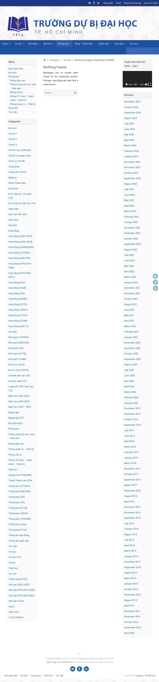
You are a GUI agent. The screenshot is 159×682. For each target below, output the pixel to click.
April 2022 (129, 271)
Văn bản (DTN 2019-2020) (21, 590)
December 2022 (132, 227)
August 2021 (130, 304)
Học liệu (12, 331)
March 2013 (130, 578)
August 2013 (130, 572)
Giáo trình (13, 219)
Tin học (12, 551)
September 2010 (132, 627)
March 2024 (130, 145)
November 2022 (132, 233)
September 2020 (132, 359)
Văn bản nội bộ (16, 601)
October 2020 (131, 353)
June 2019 (129, 436)
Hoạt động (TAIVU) (18, 309)
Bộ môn (12, 72)
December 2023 (132, 162)
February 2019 (131, 452)
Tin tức (12, 562)
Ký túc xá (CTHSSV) (18, 370)
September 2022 (132, 244)
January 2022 (131, 282)
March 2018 (130, 463)
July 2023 (129, 189)
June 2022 (129, 260)
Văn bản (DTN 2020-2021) (21, 595)
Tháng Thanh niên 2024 (20, 480)
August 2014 (130, 534)
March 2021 (130, 326)
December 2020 (132, 342)
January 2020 (131, 403)
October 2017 (131, 474)
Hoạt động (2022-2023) (20, 236)
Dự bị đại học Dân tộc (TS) (21, 203)
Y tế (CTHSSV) (15, 617)
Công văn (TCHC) (17, 172)
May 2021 (129, 315)
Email (118, 3)
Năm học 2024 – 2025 (19, 406)
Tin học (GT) (14, 557)
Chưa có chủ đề (16, 161)
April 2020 (129, 386)
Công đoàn (14, 166)
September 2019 (132, 425)
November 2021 (132, 293)
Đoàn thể (13, 108)
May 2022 (129, 266)
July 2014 (129, 540)
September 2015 (132, 518)
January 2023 (131, 222)
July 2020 (129, 370)
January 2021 (131, 337)
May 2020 (129, 381)
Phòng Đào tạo (17, 80)
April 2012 (129, 605)
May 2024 (129, 134)
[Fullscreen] (149, 84)
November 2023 (132, 167)
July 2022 (129, 255)
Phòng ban (54, 60)
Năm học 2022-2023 (18, 396)
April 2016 (129, 501)
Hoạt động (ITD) (16, 293)
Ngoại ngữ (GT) (16, 417)
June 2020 (129, 375)
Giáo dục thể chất (17, 214)
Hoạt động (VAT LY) (18, 326)
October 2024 (131, 107)
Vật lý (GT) (13, 612)
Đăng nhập (108, 3)
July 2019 (129, 430)
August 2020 (130, 364)
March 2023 (130, 211)
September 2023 (132, 178)
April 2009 (129, 633)
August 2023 (130, 184)
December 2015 (132, 507)
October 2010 (131, 622)
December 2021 (132, 288)
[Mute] (146, 84)
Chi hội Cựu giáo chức (19, 155)
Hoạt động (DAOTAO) (19, 258)
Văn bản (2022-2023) (19, 584)
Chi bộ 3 (12, 144)
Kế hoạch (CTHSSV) (18, 337)
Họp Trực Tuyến (151, 3)
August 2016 (130, 496)
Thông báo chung (17, 524)
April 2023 (129, 205)
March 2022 (130, 277)
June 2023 (129, 194)
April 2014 (129, 545)
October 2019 (131, 419)
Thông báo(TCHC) (17, 529)
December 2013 (132, 561)
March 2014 (130, 550)
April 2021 (129, 320)
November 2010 (132, 616)
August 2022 (130, 249)
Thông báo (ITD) (16, 502)
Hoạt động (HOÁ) (17, 288)
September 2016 (132, 490)
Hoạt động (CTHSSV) (19, 252)
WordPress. (150, 675)
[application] (137, 79)
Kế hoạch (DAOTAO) (18, 342)
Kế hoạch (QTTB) (17, 353)
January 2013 (131, 583)
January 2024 (131, 156)
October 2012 (131, 589)
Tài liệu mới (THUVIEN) (19, 475)
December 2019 (132, 408)
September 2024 (132, 112)
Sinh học (12, 469)
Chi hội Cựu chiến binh (19, 150)
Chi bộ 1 (12, 133)
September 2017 (132, 479)
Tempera (139, 675)
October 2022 (131, 238)
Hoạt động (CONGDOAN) (21, 247)
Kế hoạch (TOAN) (17, 359)
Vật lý (11, 606)
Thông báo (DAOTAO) (19, 491)
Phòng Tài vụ (16, 92)
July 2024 (129, 123)
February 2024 (131, 151)
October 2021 (131, 298)
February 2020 (131, 397)
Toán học (13, 568)
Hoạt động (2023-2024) (20, 241)
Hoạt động (13, 230)
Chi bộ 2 (12, 139)
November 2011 (132, 611)
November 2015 (132, 512)
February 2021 (131, 331)
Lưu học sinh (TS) (17, 381)
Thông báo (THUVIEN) (19, 519)
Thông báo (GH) (16, 497)
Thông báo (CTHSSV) (19, 486)
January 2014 (131, 556)
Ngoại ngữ (13, 412)
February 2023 (131, 216)
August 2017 (130, 485)
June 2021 (129, 309)
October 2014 (131, 529)
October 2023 (131, 173)
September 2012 (132, 594)
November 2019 (132, 414)
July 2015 (129, 523)
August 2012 (130, 600)
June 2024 (129, 129)
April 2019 (129, 441)
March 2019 (130, 446)
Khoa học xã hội (16, 364)
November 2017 (132, 468)
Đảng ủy (12, 177)
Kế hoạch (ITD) (16, 348)
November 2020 (132, 348)
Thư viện (67, 60)
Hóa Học (12, 225)
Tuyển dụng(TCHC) (18, 579)
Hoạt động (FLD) (16, 282)
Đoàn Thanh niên (17, 183)
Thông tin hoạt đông (18, 535)
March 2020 (130, 392)
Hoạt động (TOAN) (17, 320)
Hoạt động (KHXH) (17, 298)
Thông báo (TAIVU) (18, 513)
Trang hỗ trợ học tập (132, 3)
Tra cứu (12, 573)
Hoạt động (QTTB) (17, 304)
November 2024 (132, 101)
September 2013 (132, 567)
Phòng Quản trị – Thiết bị (22, 104)
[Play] (126, 84)
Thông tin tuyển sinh (18, 540)
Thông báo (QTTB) (17, 508)
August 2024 (130, 118)
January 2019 (131, 457)
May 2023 (129, 200)
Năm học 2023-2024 (18, 401)
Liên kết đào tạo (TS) (19, 375)
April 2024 (129, 140)
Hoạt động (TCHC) (17, 315)
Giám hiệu (13, 209)
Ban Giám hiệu (15, 68)
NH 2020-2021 (15, 423)
